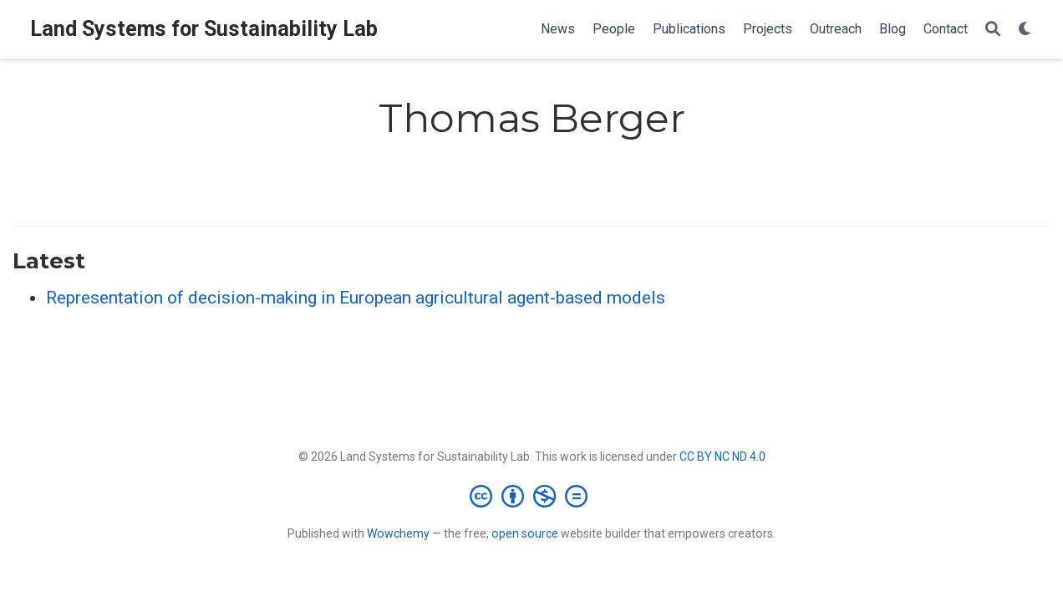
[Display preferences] (1025, 29)
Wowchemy (398, 533)
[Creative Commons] (532, 496)
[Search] (992, 29)
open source (524, 533)
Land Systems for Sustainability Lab (204, 29)
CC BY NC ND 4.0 (722, 456)
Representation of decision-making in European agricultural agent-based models (355, 298)
